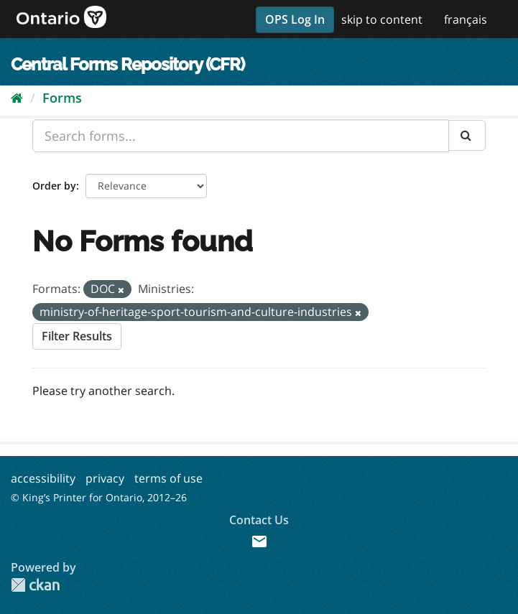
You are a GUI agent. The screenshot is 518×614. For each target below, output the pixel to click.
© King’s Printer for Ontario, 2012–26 (99, 497)
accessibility (43, 478)
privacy (104, 478)
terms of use (168, 478)
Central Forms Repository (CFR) (127, 64)
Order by (54, 185)
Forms (62, 97)
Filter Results (77, 336)
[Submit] (467, 135)
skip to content (381, 19)
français (465, 19)
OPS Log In (295, 19)
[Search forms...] (240, 135)
